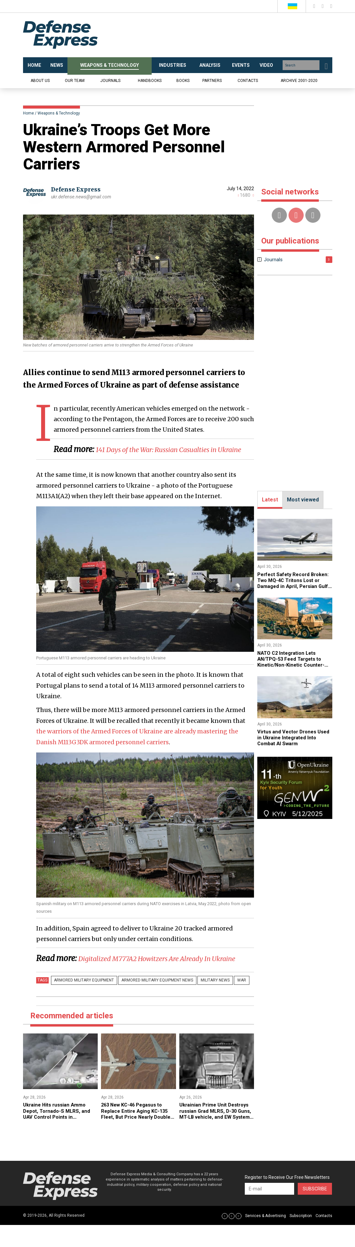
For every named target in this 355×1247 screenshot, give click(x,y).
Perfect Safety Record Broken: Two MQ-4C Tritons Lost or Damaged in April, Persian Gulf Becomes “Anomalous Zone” (292, 586)
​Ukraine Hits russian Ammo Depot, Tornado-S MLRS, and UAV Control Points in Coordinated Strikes (58, 1136)
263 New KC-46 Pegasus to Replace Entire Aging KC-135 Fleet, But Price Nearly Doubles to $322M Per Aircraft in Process (136, 1139)
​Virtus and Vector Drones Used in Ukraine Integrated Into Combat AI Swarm (290, 737)
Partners (212, 80)
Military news (205, 1002)
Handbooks (150, 80)
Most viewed (303, 499)
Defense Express (77, 189)
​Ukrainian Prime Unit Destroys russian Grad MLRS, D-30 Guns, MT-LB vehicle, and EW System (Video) (216, 1136)
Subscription (301, 1237)
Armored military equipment (82, 1002)
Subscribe (315, 1210)
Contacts (248, 80)
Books (183, 80)
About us (40, 80)
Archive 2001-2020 (299, 80)
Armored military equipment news (152, 1002)
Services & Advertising (265, 1237)
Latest (270, 499)
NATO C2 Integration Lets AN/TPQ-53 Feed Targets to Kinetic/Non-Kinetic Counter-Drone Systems (293, 662)
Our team (75, 80)
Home (28, 113)
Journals (110, 80)
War (228, 1002)
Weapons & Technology (59, 113)
